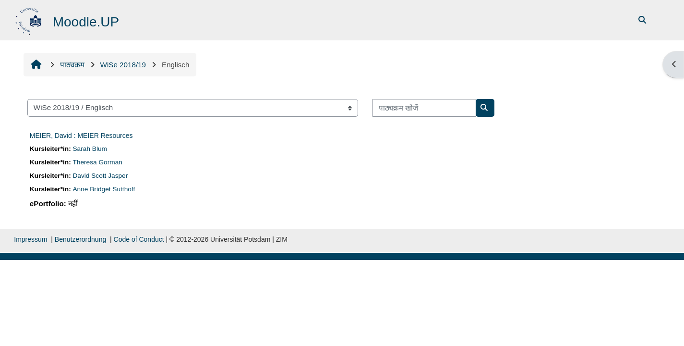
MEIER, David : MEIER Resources (81, 135)
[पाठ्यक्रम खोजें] (424, 108)
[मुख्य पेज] (29, 19)
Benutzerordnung (80, 239)
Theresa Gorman (97, 162)
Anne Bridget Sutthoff (104, 189)
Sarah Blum (90, 148)
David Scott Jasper (100, 175)
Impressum (30, 239)
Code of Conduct (139, 239)
